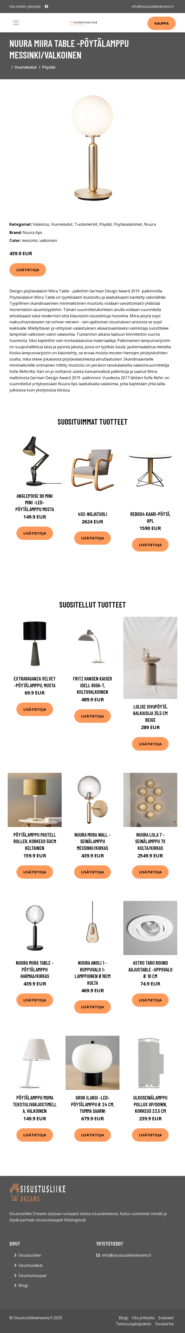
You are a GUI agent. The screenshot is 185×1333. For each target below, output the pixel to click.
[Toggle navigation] (15, 22)
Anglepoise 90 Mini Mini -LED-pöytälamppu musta (34, 502)
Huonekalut (26, 67)
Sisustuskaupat (32, 1275)
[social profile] (46, 6)
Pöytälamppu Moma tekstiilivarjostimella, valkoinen (35, 1104)
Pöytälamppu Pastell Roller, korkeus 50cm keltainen (34, 841)
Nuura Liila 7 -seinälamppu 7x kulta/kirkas (150, 841)
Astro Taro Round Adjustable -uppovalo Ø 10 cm (150, 969)
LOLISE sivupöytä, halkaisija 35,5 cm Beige (150, 713)
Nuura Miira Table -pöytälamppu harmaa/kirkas (34, 969)
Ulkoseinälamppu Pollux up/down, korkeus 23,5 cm (150, 1104)
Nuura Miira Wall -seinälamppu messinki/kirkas (92, 841)
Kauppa (161, 23)
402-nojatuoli (92, 514)
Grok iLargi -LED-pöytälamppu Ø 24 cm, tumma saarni (92, 1104)
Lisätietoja (27, 269)
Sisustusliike (30, 1255)
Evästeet (166, 1317)
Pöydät (49, 67)
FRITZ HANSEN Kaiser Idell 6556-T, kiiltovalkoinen (92, 685)
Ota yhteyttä (143, 1317)
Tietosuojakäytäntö (133, 1323)
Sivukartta (164, 1323)
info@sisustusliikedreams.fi (153, 6)
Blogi (23, 1285)
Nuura (150, 224)
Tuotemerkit (85, 224)
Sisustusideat (31, 1265)
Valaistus (41, 224)
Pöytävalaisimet (128, 224)
